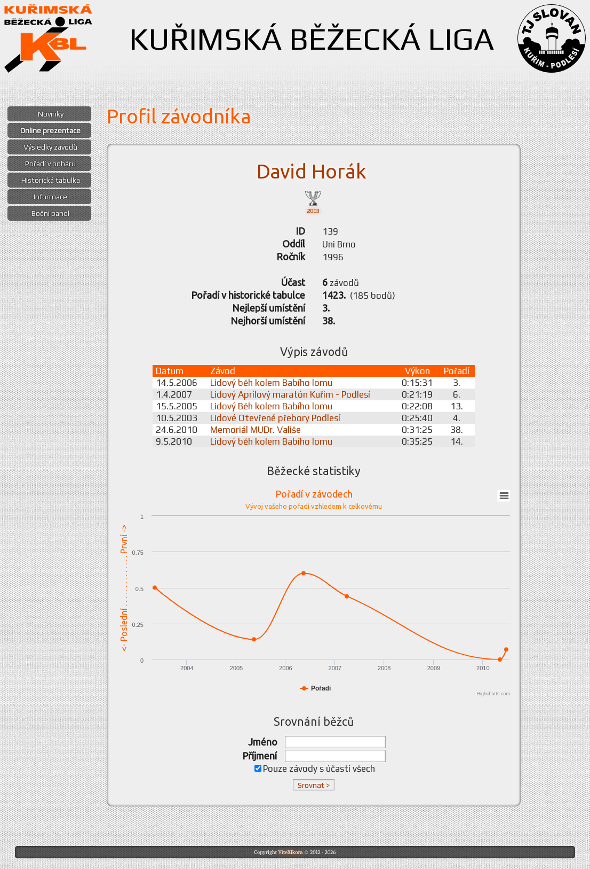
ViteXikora (290, 852)
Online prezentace (50, 130)
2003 (313, 201)
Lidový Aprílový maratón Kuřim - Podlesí (290, 394)
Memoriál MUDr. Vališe (255, 429)
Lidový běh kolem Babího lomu (271, 382)
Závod (222, 371)
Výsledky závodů (50, 147)
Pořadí (456, 371)
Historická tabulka (50, 180)
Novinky (50, 114)
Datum (170, 371)
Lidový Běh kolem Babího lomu (271, 406)
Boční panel (50, 213)
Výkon (417, 371)
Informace (50, 196)
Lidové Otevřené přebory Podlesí (275, 418)
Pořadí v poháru (50, 163)
